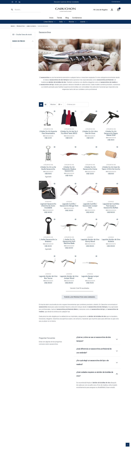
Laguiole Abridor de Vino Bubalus (111, 240)
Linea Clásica (31, 26)
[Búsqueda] (12, 9)
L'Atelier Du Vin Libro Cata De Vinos (90, 132)
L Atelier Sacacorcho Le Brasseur (48, 240)
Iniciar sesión (112, 10)
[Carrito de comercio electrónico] (118, 10)
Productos (21, 26)
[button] (76, 104)
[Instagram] (12, 1)
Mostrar (53, 104)
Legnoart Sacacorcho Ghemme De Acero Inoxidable (48, 206)
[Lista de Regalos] (100, 9)
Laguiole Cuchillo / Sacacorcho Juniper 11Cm (90, 206)
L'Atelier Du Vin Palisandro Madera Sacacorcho (69, 169)
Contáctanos (116, 1)
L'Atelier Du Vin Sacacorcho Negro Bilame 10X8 (111, 133)
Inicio (13, 26)
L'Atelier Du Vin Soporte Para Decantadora (48, 132)
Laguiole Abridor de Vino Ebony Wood (90, 240)
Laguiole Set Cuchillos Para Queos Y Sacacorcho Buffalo (111, 206)
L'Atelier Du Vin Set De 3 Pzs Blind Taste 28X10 (69, 132)
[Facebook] (16, 1)
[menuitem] (51, 18)
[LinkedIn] (19, 1)
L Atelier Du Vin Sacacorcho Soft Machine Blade (69, 241)
